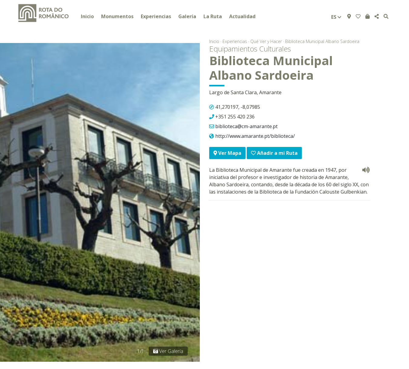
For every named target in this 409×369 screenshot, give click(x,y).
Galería (187, 16)
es (336, 17)
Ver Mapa (227, 153)
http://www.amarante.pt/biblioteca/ (255, 136)
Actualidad (242, 16)
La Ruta (212, 16)
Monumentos (117, 16)
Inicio (87, 16)
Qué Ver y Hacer (266, 41)
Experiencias (156, 16)
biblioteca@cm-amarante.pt (246, 126)
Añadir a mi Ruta (274, 153)
